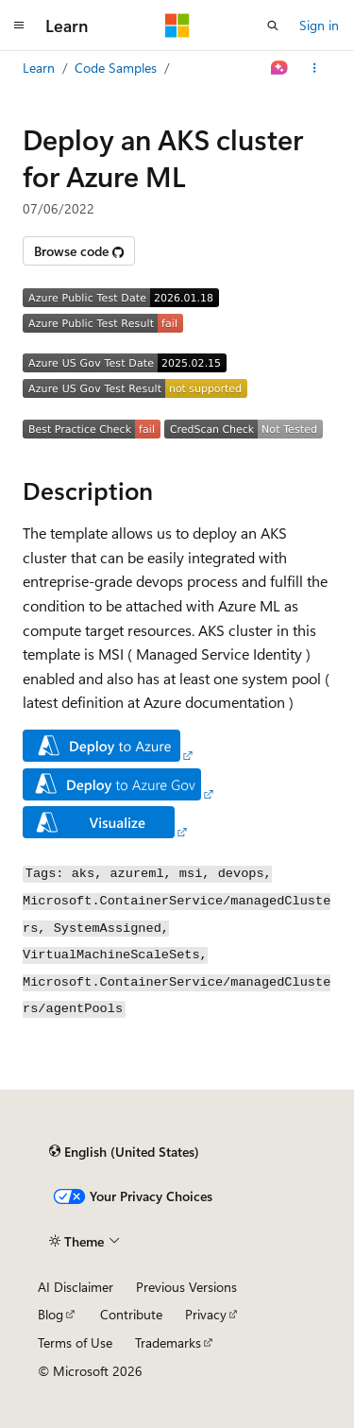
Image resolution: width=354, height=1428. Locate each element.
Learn (39, 68)
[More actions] (314, 68)
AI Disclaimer (75, 1287)
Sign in (319, 25)
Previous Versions (186, 1287)
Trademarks (168, 1342)
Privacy (206, 1314)
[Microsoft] (177, 25)
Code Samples (116, 68)
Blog (50, 1314)
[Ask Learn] (279, 68)
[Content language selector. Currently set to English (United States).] (124, 1151)
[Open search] (273, 26)
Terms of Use (75, 1342)
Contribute (131, 1314)
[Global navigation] (19, 26)
